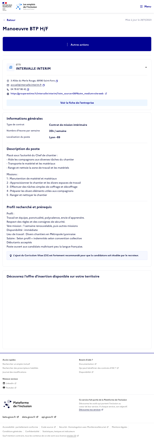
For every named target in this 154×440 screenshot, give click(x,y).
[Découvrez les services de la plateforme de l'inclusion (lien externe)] (18, 403)
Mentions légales (119, 427)
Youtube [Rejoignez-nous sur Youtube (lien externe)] (8, 387)
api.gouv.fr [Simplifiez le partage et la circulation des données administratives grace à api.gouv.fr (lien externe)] (47, 417)
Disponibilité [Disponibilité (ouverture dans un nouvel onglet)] (85, 372)
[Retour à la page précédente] (10, 20)
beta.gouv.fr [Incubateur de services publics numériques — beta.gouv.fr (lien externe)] (9, 417)
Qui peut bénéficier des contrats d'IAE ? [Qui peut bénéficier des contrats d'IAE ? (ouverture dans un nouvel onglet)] (97, 368)
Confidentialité (32, 431)
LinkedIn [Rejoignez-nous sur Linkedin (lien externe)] (8, 383)
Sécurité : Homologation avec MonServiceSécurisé (82, 427)
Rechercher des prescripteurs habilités (20, 368)
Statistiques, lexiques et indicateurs (58, 431)
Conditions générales (12, 431)
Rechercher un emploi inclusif (16, 364)
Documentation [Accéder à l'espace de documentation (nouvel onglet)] (86, 364)
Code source (47, 427)
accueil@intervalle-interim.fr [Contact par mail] (26, 85)
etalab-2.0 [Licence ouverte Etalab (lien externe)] (71, 435)
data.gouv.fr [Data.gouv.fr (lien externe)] (28, 417)
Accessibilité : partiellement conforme (20, 427)
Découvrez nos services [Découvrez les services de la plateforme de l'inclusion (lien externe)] (90, 409)
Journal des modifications (14, 372)
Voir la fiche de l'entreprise (77, 103)
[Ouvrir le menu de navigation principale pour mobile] (144, 6)
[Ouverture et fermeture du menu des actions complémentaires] (77, 45)
